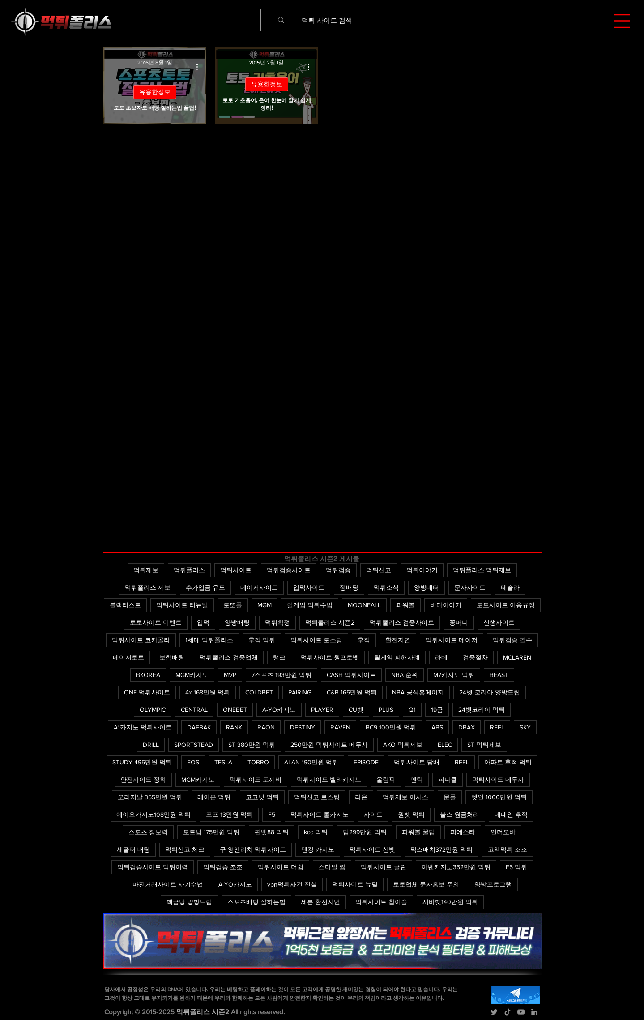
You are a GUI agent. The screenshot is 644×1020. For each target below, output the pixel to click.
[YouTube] (520, 1011)
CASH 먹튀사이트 (351, 674)
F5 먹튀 (516, 866)
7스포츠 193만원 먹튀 (281, 674)
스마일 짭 (332, 866)
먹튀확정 (277, 622)
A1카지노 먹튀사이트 (143, 727)
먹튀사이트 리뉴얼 (182, 605)
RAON (266, 727)
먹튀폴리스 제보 (148, 587)
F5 (271, 814)
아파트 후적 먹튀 (508, 762)
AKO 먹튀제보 (402, 744)
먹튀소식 (386, 587)
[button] (622, 21)
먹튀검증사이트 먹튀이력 (152, 866)
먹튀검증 (338, 570)
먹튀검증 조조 (223, 866)
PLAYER (322, 709)
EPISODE (366, 762)
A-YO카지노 (279, 709)
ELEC (445, 744)
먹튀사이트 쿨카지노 (319, 814)
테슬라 (510, 587)
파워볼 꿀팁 (418, 832)
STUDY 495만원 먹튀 (142, 762)
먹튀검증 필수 (512, 639)
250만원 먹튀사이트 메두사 (329, 744)
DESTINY (302, 727)
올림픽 (385, 779)
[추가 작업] (200, 66)
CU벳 (356, 709)
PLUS (386, 709)
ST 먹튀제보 (484, 744)
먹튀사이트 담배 (416, 762)
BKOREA (148, 674)
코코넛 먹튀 (262, 797)
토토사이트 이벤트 (156, 622)
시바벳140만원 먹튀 (450, 901)
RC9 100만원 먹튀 (391, 727)
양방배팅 (237, 622)
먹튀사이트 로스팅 (316, 639)
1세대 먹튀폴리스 (209, 639)
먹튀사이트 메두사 (498, 779)
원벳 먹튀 (411, 814)
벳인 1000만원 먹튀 (499, 797)
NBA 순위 (404, 674)
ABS (437, 727)
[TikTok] (507, 1011)
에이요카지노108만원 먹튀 (153, 814)
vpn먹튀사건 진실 (292, 884)
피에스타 (462, 832)
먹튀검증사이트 (289, 570)
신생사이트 (499, 622)
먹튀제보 (145, 570)
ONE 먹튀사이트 (147, 692)
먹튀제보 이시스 (405, 797)
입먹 (203, 622)
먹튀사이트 (236, 570)
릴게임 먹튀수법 (310, 605)
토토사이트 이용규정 (506, 605)
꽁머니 (458, 622)
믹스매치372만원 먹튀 (441, 849)
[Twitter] (494, 1011)
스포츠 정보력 (148, 832)
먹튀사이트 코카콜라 (141, 639)
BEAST (499, 674)
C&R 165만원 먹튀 (352, 692)
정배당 (349, 587)
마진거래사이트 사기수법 (167, 884)
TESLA (223, 762)
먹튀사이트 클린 (383, 866)
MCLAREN (517, 657)
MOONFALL (364, 605)
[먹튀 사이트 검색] (327, 20)
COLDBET (259, 692)
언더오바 (503, 832)
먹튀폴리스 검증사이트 (402, 622)
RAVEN (340, 727)
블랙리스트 (125, 605)
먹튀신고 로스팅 (317, 797)
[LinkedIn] (534, 1011)
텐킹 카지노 (317, 849)
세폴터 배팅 (133, 849)
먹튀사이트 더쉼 (280, 866)
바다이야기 (445, 605)
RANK (234, 727)
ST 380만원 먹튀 (251, 744)
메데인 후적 (511, 814)
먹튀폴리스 (189, 570)
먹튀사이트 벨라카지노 (329, 779)
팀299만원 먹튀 (365, 832)
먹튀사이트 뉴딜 (355, 884)
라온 (361, 797)
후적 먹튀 (261, 639)
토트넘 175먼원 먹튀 (211, 832)
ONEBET (235, 709)
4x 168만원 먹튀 (207, 692)
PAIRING (299, 692)
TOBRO (258, 762)
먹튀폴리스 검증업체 (229, 657)
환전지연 (397, 639)
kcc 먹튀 (316, 832)
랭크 (279, 657)
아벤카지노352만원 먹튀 (456, 866)
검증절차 (475, 657)
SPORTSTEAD (193, 744)
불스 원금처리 (459, 814)
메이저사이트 (259, 587)
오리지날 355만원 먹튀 (150, 797)
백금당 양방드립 (189, 901)
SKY (525, 727)
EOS (193, 762)
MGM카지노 (192, 674)
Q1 (412, 709)
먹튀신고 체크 (185, 849)
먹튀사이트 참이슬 (381, 901)
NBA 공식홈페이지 (418, 692)
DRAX (466, 727)
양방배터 (426, 587)
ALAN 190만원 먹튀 (311, 762)
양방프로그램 (493, 884)
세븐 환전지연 (320, 901)
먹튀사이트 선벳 (372, 849)
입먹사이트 (308, 587)
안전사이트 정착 (143, 779)
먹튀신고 (378, 570)
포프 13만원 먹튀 (229, 814)
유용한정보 (155, 91)
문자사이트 (470, 587)
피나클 (447, 779)
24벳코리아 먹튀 (481, 709)
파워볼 (405, 605)
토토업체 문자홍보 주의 (426, 884)
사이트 (373, 814)
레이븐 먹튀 (213, 797)
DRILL (151, 744)
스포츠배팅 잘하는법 (256, 901)
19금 (437, 709)
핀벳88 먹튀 (272, 832)
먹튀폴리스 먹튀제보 (482, 570)
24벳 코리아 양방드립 (489, 692)
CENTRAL (194, 709)
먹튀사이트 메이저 (452, 639)
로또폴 (232, 605)
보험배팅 (171, 657)
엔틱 (416, 779)
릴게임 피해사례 (397, 657)
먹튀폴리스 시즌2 (329, 622)
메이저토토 (128, 657)
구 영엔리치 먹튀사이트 (253, 849)
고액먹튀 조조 (507, 849)
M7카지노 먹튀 (453, 674)
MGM (264, 605)
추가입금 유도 (205, 587)
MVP (230, 674)
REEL (497, 727)
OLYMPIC (153, 709)
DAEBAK (199, 727)
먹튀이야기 (422, 570)
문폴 (450, 797)
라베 (441, 657)
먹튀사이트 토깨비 (255, 779)
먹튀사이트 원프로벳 (330, 657)
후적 (364, 639)
